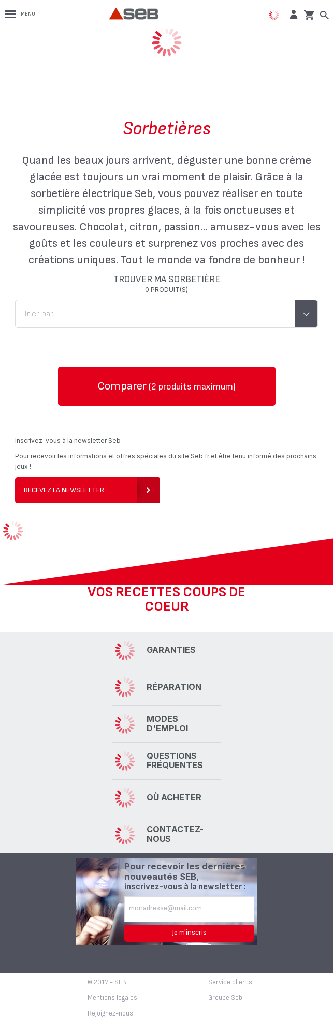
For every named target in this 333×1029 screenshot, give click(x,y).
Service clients (230, 982)
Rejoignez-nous (110, 1013)
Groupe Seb (225, 998)
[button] (292, 14)
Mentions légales (112, 998)
